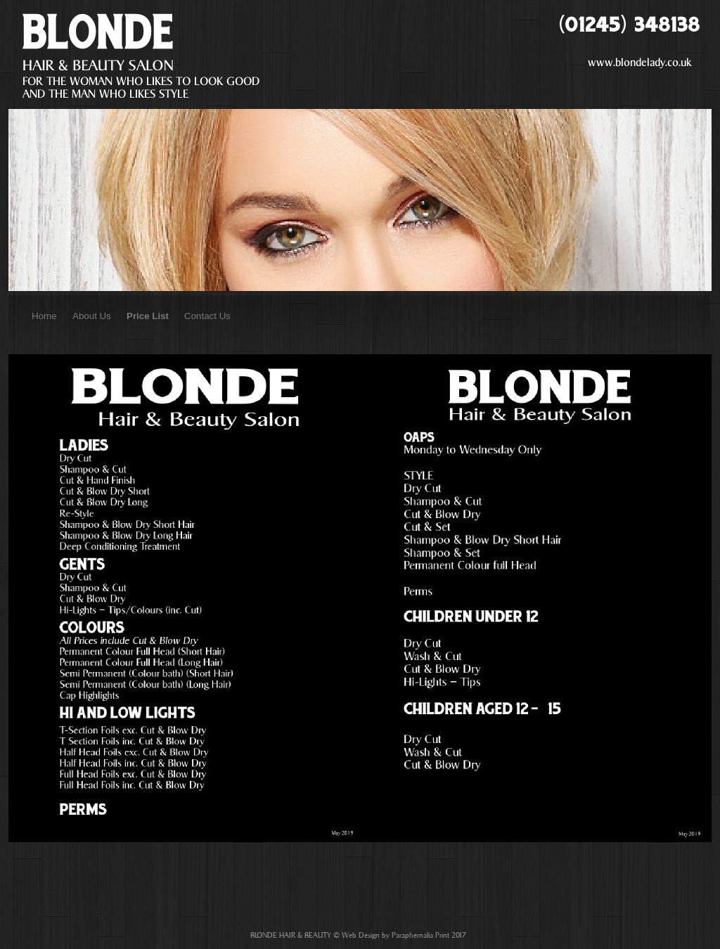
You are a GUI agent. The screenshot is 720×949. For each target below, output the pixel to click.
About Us (91, 316)
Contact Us (207, 316)
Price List (148, 316)
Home (44, 316)
